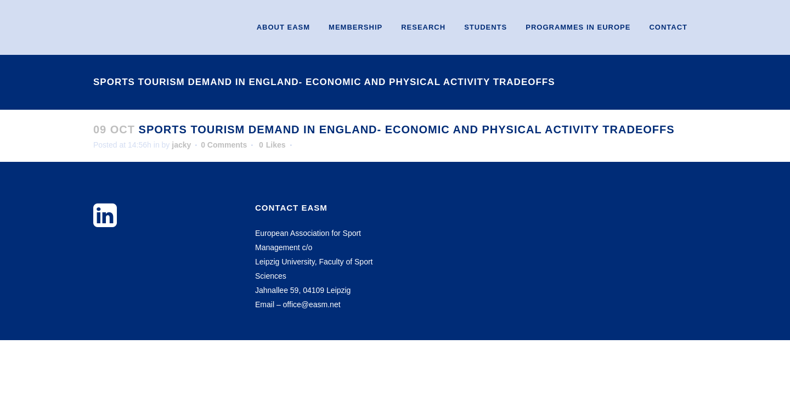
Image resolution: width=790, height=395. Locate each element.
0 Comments (224, 144)
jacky (181, 144)
